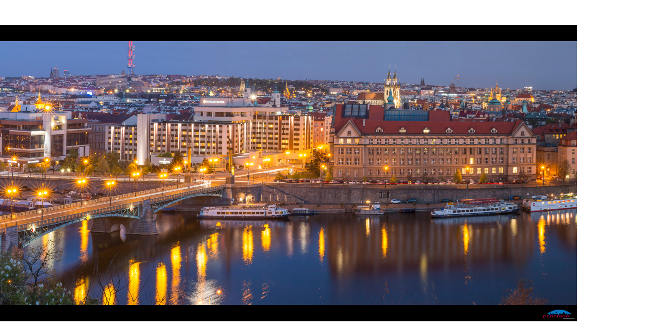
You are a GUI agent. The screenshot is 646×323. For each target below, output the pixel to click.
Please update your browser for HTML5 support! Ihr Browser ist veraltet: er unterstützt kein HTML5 (288, 173)
